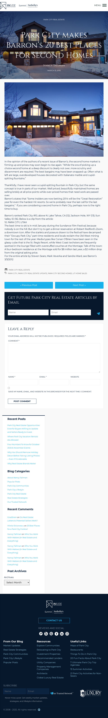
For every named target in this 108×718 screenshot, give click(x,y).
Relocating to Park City (49, 649)
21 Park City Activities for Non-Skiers (86, 674)
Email (42, 377)
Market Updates (11, 645)
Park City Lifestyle (15, 490)
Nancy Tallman (54, 65)
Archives (9, 577)
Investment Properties (48, 654)
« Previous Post (28, 285)
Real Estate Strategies (17, 498)
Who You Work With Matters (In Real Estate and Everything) (22, 537)
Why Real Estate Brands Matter (21, 463)
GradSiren (12, 517)
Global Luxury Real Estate (50, 677)
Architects (42, 673)
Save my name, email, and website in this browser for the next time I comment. (50, 391)
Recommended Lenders (49, 658)
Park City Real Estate (54, 20)
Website (75, 377)
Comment (13, 341)
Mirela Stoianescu (15, 526)
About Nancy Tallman (17, 477)
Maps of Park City (79, 645)
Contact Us (54, 620)
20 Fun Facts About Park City (85, 658)
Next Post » (79, 285)
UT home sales (80, 273)
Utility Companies (46, 662)
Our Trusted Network (17, 502)
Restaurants (76, 649)
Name (11, 377)
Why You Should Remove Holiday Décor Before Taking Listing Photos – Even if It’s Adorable (23, 455)
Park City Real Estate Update (32, 273)
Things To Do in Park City (83, 654)
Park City (12, 273)
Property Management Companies (49, 667)
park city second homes (60, 273)
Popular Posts (13, 482)
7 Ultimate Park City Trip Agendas (83, 663)
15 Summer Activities (81, 669)
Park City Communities (18, 486)
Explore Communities (48, 645)
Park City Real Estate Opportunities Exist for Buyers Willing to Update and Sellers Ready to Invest (23, 428)
